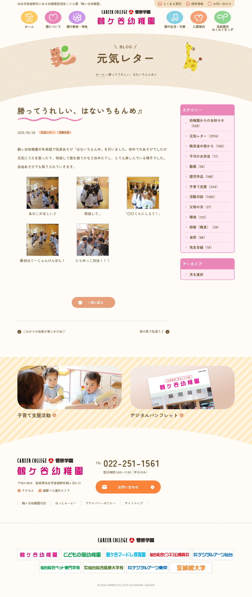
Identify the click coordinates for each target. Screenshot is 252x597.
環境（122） (198, 217)
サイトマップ (134, 503)
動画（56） (198, 166)
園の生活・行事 (175, 26)
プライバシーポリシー (100, 503)
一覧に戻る (95, 302)
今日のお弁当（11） (204, 156)
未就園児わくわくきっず (222, 28)
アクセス (28, 490)
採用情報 (197, 4)
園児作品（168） (202, 176)
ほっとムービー (65, 503)
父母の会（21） (201, 206)
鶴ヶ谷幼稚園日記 (34, 503)
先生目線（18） (201, 247)
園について (53, 26)
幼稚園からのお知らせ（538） (206, 123)
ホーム (29, 26)
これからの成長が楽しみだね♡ (44, 331)
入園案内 (199, 26)
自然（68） (198, 237)
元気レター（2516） (204, 135)
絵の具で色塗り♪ (152, 331)
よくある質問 (172, 4)
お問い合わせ (222, 4)
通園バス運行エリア (56, 490)
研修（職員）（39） (205, 227)
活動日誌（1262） (203, 196)
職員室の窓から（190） (207, 145)
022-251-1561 (131, 462)
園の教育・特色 (77, 26)
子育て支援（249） (204, 186)
